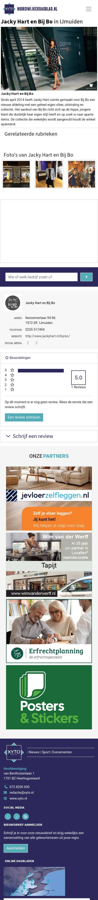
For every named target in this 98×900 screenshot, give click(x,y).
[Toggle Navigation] (88, 9)
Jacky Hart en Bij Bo (40, 303)
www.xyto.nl (18, 798)
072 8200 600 (19, 787)
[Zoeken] (86, 277)
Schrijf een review (29, 436)
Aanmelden (16, 848)
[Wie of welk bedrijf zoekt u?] (41, 277)
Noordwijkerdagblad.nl (37, 9)
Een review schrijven (24, 417)
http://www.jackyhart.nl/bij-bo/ (47, 336)
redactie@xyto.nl (22, 793)
